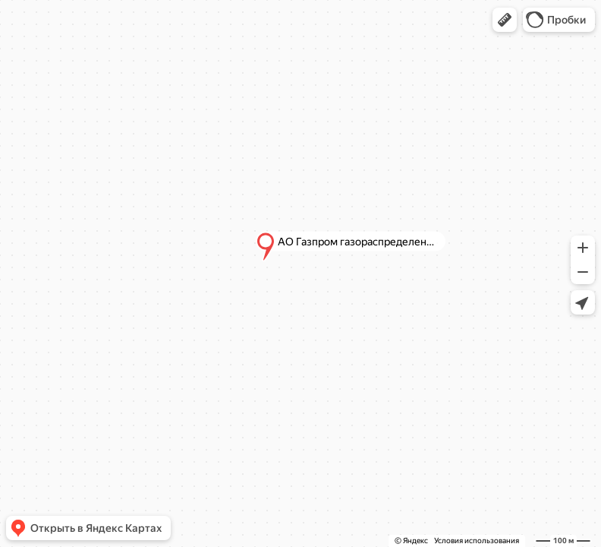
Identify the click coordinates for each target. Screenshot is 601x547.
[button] (504, 20)
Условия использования (476, 540)
